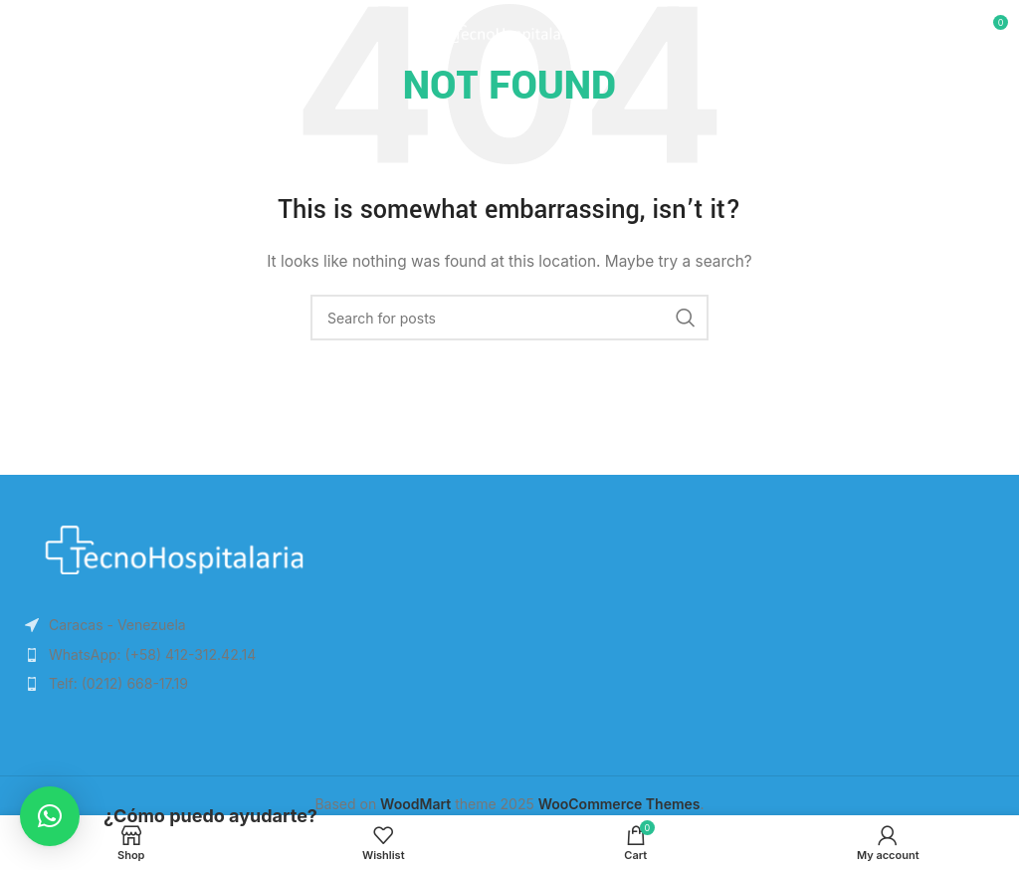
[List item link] (255, 655)
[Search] (509, 317)
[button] (50, 816)
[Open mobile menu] (48, 30)
